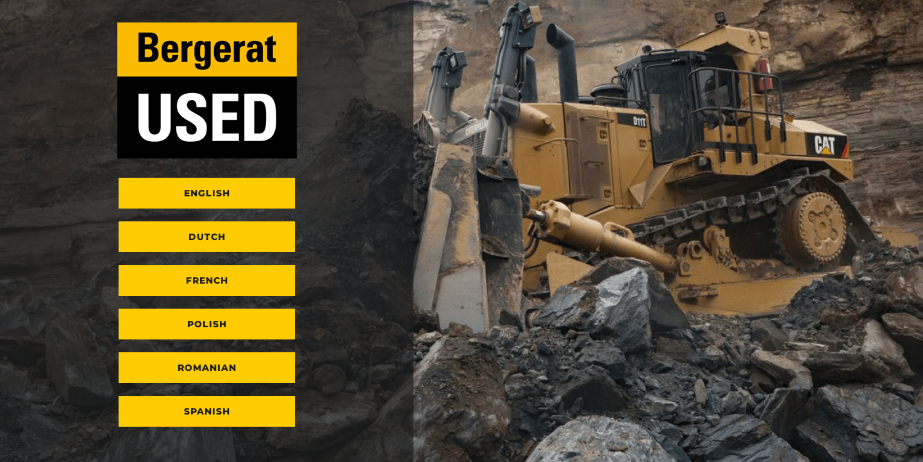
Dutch (207, 237)
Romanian (207, 367)
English (207, 193)
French (207, 280)
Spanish (207, 411)
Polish (207, 324)
